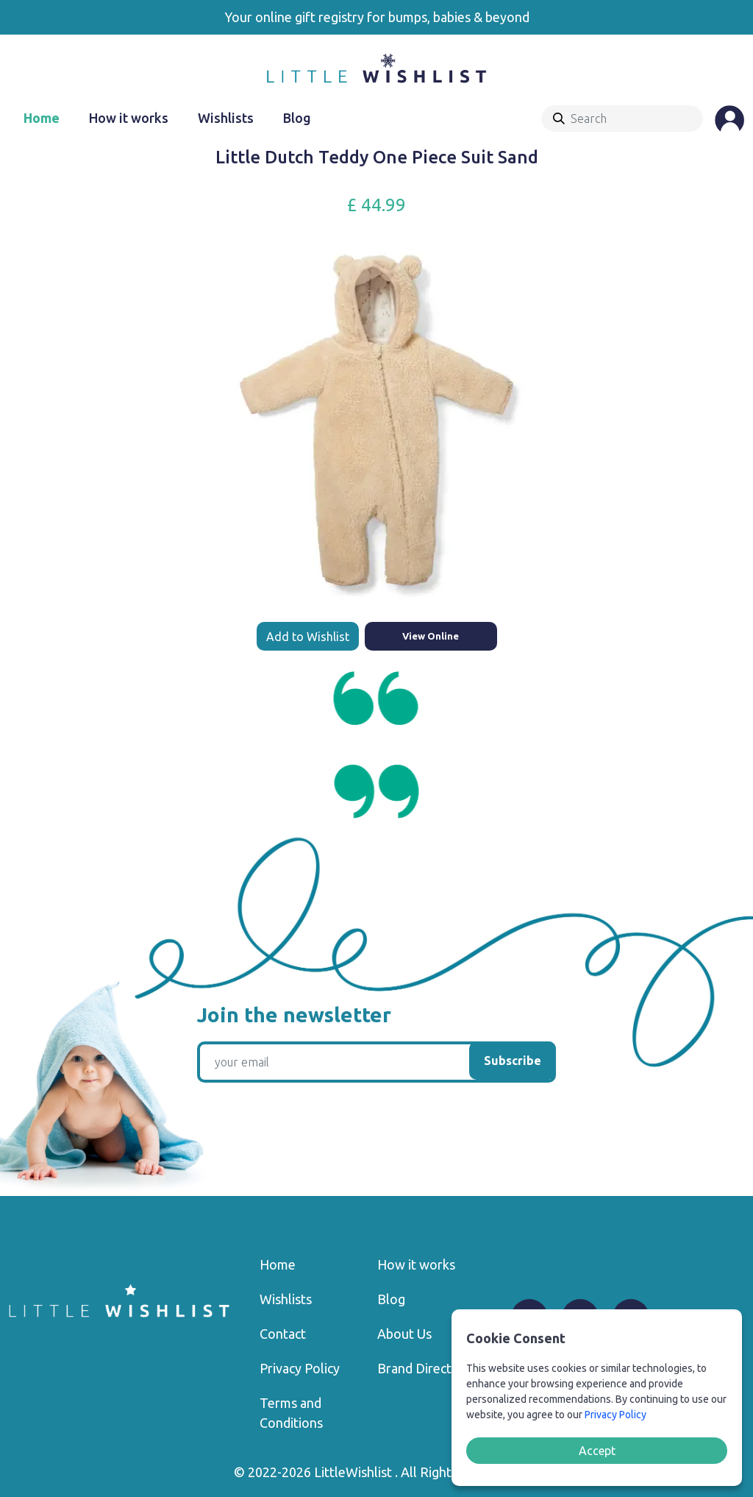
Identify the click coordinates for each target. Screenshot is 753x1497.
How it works (128, 117)
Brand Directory (424, 1368)
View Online (430, 636)
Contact (283, 1333)
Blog (297, 117)
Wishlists (226, 117)
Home (42, 117)
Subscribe (512, 1060)
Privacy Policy (300, 1368)
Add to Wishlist (307, 636)
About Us (404, 1333)
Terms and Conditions (291, 1412)
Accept (597, 1450)
